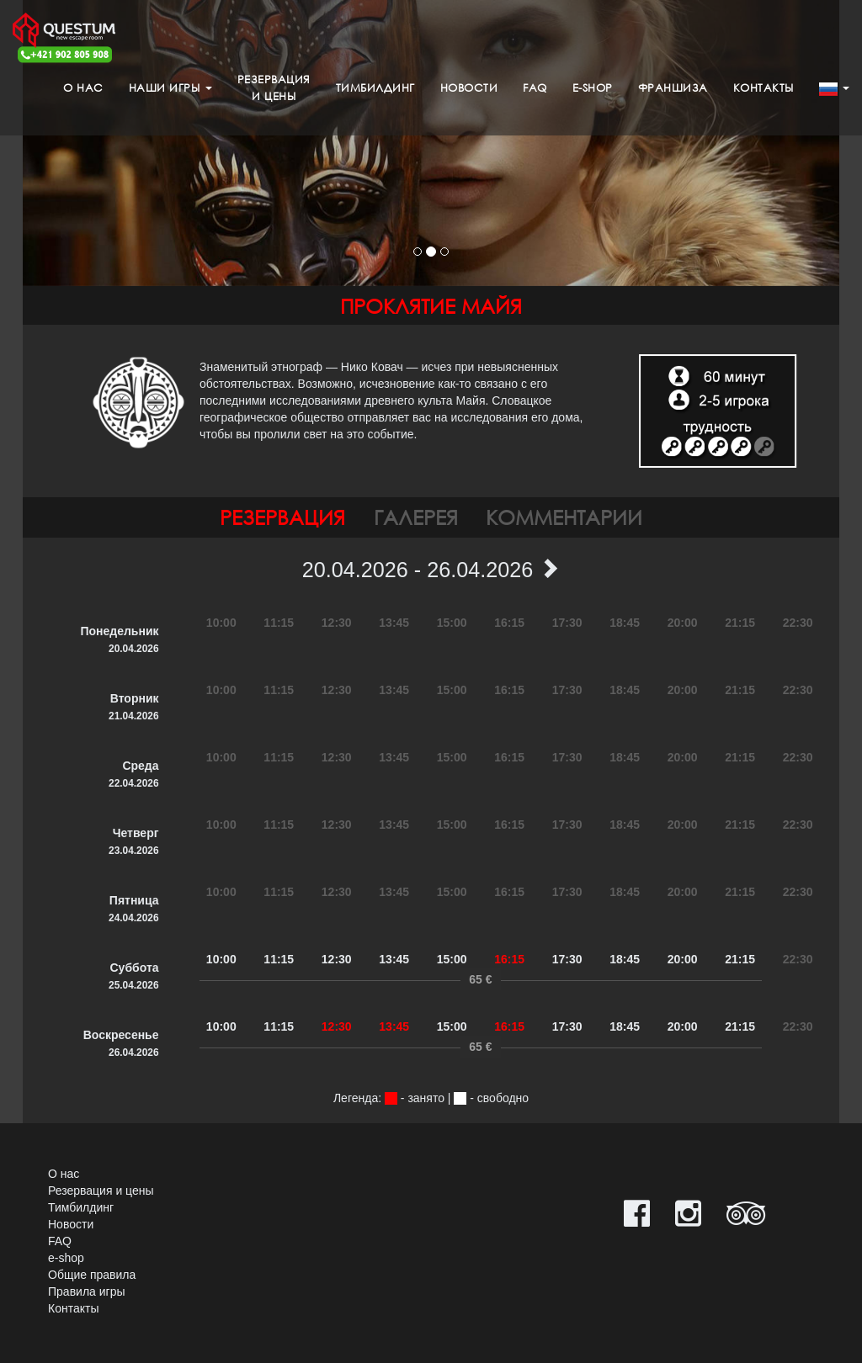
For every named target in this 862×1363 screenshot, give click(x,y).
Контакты (763, 88)
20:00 (683, 959)
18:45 (624, 959)
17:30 (567, 959)
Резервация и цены (101, 1190)
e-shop (592, 88)
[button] (834, 88)
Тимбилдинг (375, 88)
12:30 (337, 959)
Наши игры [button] (170, 88)
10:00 (221, 959)
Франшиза (673, 88)
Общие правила (92, 1274)
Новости (469, 88)
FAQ (535, 88)
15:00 (452, 959)
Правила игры (86, 1291)
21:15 (740, 959)
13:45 (394, 959)
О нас (83, 88)
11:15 (278, 959)
